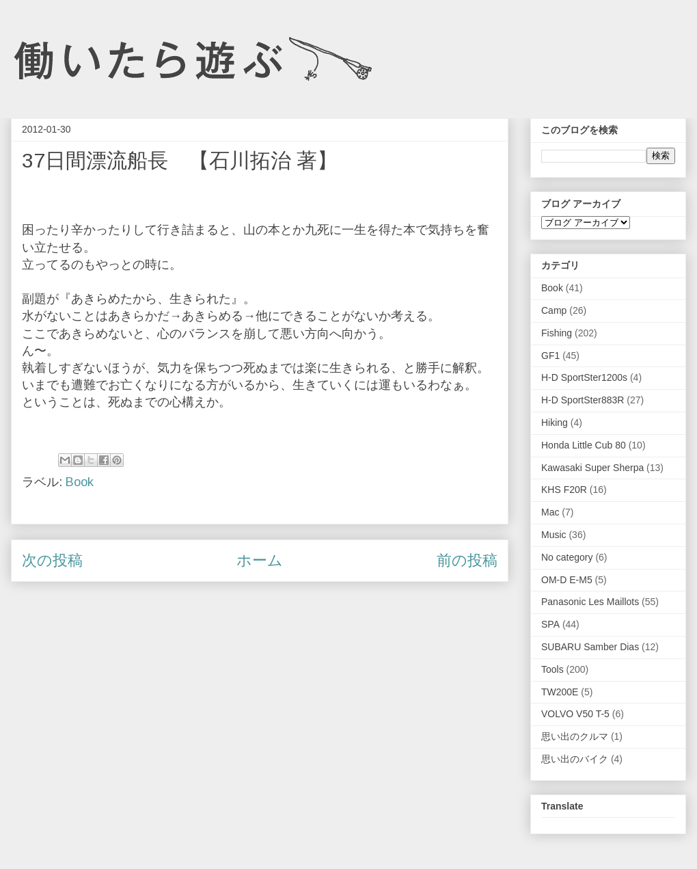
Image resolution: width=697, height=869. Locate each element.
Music (553, 534)
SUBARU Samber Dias (590, 646)
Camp (553, 310)
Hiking (554, 422)
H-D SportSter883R (582, 400)
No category (566, 557)
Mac (550, 512)
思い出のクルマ (574, 736)
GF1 (550, 355)
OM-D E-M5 (566, 579)
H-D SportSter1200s (584, 377)
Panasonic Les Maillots (590, 601)
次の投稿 (52, 560)
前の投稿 (467, 560)
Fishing (556, 332)
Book (80, 482)
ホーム (259, 560)
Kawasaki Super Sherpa (592, 467)
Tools (552, 669)
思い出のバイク (574, 758)
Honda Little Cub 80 (583, 445)
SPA (550, 624)
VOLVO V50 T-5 (575, 713)
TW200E (559, 691)
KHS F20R (564, 489)
